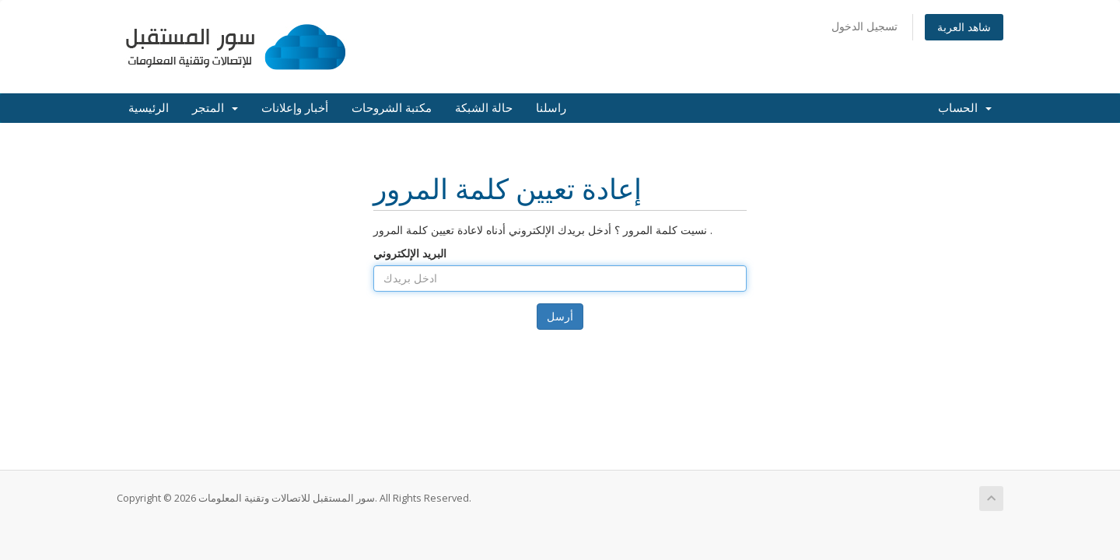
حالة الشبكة (484, 108)
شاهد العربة (964, 26)
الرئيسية (148, 108)
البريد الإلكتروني (409, 253)
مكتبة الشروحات (392, 108)
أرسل (560, 316)
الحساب (965, 108)
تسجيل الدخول (864, 26)
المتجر (215, 108)
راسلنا (551, 108)
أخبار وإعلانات (294, 108)
